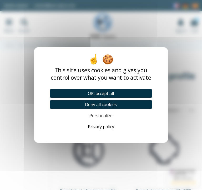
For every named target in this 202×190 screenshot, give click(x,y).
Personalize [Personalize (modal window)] (101, 115)
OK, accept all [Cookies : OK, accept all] (101, 93)
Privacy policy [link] (101, 127)
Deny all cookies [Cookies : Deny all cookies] (101, 104)
